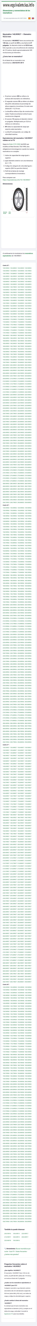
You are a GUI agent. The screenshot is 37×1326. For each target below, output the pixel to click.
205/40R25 (28, 370)
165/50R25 (13, 314)
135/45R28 (20, 987)
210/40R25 (20, 378)
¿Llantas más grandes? (11, 1254)
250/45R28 (28, 1157)
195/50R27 (28, 836)
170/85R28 (28, 1044)
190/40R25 (20, 349)
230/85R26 (28, 653)
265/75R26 (20, 704)
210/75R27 (13, 863)
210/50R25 (6, 381)
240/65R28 (13, 1146)
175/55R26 (6, 570)
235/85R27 (20, 901)
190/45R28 (28, 1068)
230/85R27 (28, 893)
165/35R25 (20, 311)
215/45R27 (20, 866)
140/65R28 (13, 998)
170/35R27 (13, 799)
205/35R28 (20, 1089)
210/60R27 (20, 860)
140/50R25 (20, 276)
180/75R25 (28, 338)
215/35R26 (6, 626)
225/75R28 (20, 1124)
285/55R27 (20, 971)
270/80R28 (20, 1192)
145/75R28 (20, 1006)
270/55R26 (13, 710)
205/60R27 (28, 852)
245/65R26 (6, 675)
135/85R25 (20, 273)
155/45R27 (20, 777)
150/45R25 (28, 289)
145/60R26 (28, 524)
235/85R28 (20, 1140)
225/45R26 (6, 642)
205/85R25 (6, 378)
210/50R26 (6, 621)
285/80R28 (28, 1213)
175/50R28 (28, 1046)
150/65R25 (28, 292)
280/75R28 (28, 1205)
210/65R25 (28, 381)
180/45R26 (13, 575)
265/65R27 (6, 944)
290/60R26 (20, 739)
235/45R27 (20, 895)
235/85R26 (20, 661)
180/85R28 (13, 1060)
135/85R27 (20, 753)
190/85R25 (28, 354)
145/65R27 (6, 766)
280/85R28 (13, 1208)
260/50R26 (20, 693)
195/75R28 (6, 1081)
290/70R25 (6, 502)
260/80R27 (6, 938)
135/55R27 (6, 750)
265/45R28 (6, 1181)
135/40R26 (13, 508)
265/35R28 (20, 1178)
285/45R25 (6, 491)
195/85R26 (20, 602)
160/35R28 (28, 1022)
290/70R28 (6, 1221)
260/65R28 (13, 1176)
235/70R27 (28, 898)
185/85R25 (6, 349)
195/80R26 (13, 602)
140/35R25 (28, 273)
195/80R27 (13, 842)
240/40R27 (6, 904)
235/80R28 (13, 1140)
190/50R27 (6, 831)
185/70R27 (13, 825)
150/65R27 (28, 772)
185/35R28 (20, 1060)
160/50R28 (20, 1025)
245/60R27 (28, 912)
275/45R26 (20, 715)
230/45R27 (28, 887)
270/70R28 (6, 1192)
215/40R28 (13, 1105)
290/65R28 (28, 1219)
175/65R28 (20, 1049)
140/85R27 (13, 761)
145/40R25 (28, 281)
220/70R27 (20, 877)
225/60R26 (28, 642)
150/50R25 (6, 292)
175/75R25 (6, 333)
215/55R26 (6, 629)
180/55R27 (28, 815)
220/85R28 (13, 1119)
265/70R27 (13, 944)
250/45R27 (28, 917)
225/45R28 (6, 1122)
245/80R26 (28, 675)
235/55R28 (6, 1138)
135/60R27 (13, 750)
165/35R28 (20, 1030)
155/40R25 (13, 298)
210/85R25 (28, 384)
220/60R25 (6, 397)
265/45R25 (6, 462)
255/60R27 (13, 928)
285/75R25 (20, 494)
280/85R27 (13, 968)
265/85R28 (6, 1186)
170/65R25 (28, 322)
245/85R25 (6, 438)
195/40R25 (13, 357)
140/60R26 (6, 518)
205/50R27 (13, 852)
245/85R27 (6, 917)
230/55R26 (13, 650)
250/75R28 (13, 1162)
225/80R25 (28, 405)
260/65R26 (13, 696)
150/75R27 (13, 774)
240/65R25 (13, 427)
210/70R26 (6, 623)
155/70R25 (28, 300)
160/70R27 (20, 788)
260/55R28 (28, 1173)
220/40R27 (6, 874)
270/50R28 (6, 1189)
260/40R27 (6, 933)
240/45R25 (13, 424)
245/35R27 (20, 909)
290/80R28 (20, 1221)
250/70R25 (6, 443)
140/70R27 (20, 758)
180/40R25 (6, 335)
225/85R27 (6, 887)
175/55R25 (6, 330)
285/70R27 (13, 974)
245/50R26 (13, 672)
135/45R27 (20, 747)
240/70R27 (20, 906)
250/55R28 (13, 1159)
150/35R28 (13, 1009)
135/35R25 (6, 268)
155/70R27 (28, 780)
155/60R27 (13, 780)
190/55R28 (13, 1070)
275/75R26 (6, 720)
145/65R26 (6, 526)
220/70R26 (20, 637)
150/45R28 (28, 1009)
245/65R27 (6, 914)
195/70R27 (28, 839)
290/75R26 (13, 742)
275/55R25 (6, 478)
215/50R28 (28, 1105)
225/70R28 (13, 1124)
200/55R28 (28, 1084)
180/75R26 (28, 578)
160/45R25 (13, 306)
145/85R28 (6, 1009)
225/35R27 (20, 879)
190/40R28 (20, 1068)
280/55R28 (28, 1202)
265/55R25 (20, 462)
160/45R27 (13, 785)
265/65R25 (6, 464)
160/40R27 (6, 785)
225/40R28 (28, 1119)
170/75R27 (13, 804)
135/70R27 (28, 750)
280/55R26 (28, 723)
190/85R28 (28, 1073)
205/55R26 (20, 613)
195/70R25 (28, 359)
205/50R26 (13, 613)
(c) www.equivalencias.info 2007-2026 (15, 18)
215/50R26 (28, 626)
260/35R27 (28, 930)
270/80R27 (20, 952)
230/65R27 (28, 890)
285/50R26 (13, 731)
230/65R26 (28, 650)
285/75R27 (20, 974)
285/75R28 (20, 1213)
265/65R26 (6, 704)
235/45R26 (20, 656)
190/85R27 (28, 833)
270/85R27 (28, 952)
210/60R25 (20, 381)
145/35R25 (20, 281)
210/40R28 (20, 1097)
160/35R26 (28, 543)
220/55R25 (28, 394)
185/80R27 (28, 825)
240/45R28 (13, 1143)
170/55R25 (13, 322)
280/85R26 (13, 728)
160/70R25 (20, 308)
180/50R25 (20, 335)
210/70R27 (6, 863)
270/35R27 (13, 947)
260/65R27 (13, 936)
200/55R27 (28, 844)
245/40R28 (28, 1149)
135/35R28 (6, 987)
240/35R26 (28, 661)
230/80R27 (20, 893)
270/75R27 (13, 952)
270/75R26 (13, 712)
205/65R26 (6, 615)
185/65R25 (6, 346)
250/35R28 (13, 1157)
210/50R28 (6, 1100)
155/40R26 (13, 537)
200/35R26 (28, 602)
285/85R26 (6, 736)
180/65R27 (13, 817)
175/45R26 (20, 567)
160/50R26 (20, 545)
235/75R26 (6, 661)
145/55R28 (20, 1003)
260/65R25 (13, 456)
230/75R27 (13, 893)
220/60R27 (6, 877)
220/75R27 (28, 877)
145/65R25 (6, 287)
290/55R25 (13, 500)
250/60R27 (20, 920)
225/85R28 (6, 1127)
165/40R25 (28, 311)
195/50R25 (28, 357)
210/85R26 (28, 623)
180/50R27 (20, 815)
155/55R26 (6, 540)
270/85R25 (28, 473)
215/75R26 (6, 631)
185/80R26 (28, 586)
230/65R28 (28, 1130)
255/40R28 (13, 1165)
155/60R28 (13, 1019)
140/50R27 (20, 755)
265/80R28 (28, 1184)
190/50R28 (6, 1070)
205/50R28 (13, 1092)
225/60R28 (28, 1122)
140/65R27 (13, 758)
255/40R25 (13, 446)
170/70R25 (6, 325)
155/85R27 (20, 782)
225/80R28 (28, 1124)
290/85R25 (28, 502)
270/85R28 (28, 1192)
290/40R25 (20, 497)
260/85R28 (13, 1178)
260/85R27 (13, 938)
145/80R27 (28, 766)
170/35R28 (13, 1038)
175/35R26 (6, 567)
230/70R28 (6, 1132)
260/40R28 (6, 1173)
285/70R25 (13, 494)
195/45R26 (20, 596)
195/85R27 (20, 842)
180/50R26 (20, 575)
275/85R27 (20, 960)
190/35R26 (13, 588)
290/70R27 (6, 982)
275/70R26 (28, 718)
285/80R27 (28, 974)
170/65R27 (28, 801)
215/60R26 (13, 629)
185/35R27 (20, 820)
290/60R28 (20, 1219)
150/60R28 (20, 1011)
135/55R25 (6, 271)
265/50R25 (13, 462)
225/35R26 (20, 640)
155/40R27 (13, 777)
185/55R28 (20, 1062)
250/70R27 (6, 922)
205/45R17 (25, 1237)
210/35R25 (13, 378)
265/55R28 (20, 1181)
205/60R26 (28, 613)
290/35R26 (13, 736)
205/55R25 (20, 373)
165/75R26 (20, 556)
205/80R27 (28, 855)
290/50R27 (6, 979)
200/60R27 (6, 847)
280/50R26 (20, 723)
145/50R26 (13, 524)
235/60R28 (13, 1138)
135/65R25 (20, 271)
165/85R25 (6, 319)
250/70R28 (6, 1162)
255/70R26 (28, 688)
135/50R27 (28, 747)
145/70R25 (13, 287)
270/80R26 (20, 712)
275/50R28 (28, 1194)
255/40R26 (13, 685)
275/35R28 (6, 1194)
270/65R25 (28, 470)
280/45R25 (13, 483)
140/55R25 (28, 276)
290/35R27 (13, 976)
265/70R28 (13, 1184)
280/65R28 (13, 1205)
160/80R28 (6, 1030)
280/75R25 (28, 486)
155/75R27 (6, 782)
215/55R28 (6, 1108)
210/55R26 (13, 621)
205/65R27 (6, 855)
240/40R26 (6, 664)
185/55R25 (20, 343)
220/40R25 (6, 394)
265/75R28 (20, 1184)
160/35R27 (28, 782)
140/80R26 (6, 521)
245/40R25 (28, 430)
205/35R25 (20, 370)
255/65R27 (20, 928)
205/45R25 (6, 373)
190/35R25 (13, 349)
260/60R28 (6, 1176)
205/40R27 (28, 850)
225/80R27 (28, 885)
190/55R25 (13, 351)
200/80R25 (6, 370)
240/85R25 (13, 430)
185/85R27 (6, 828)
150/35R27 (13, 769)
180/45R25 (13, 335)
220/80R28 (6, 1119)
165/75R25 (20, 316)
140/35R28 (28, 992)
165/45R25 (6, 314)
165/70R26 (13, 556)
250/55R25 (13, 440)
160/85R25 (13, 311)
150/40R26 (20, 529)
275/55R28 (6, 1197)
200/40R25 (6, 365)
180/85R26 (13, 580)
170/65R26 (28, 561)
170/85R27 (28, 804)
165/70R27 (13, 796)
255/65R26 (20, 688)
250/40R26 (20, 677)
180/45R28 (13, 1054)
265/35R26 (20, 699)
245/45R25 (6, 432)
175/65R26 (20, 570)
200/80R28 (6, 1089)
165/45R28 (6, 1033)
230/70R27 (6, 893)
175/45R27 (20, 807)
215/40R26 (13, 626)
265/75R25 (20, 464)
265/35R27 (20, 938)
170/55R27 (13, 801)
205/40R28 (28, 1089)
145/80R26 (28, 526)
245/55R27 (20, 912)
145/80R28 (28, 1006)
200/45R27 (13, 844)
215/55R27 (6, 868)
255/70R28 (28, 1167)
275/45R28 (20, 1194)
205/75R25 (20, 376)
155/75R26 (6, 543)
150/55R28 (13, 1011)
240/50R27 (20, 904)
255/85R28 (20, 1170)
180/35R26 (28, 572)
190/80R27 (20, 833)
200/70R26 (20, 607)
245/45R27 (6, 912)
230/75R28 (13, 1132)
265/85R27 (6, 947)
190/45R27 (28, 828)
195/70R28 (28, 1079)
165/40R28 (28, 1030)
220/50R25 (20, 394)
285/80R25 (28, 494)
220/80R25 (6, 400)
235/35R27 (6, 895)
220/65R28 (13, 1116)
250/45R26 (28, 677)
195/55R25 (6, 359)
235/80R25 (13, 421)
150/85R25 (28, 295)
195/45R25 (20, 357)
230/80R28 (20, 1132)
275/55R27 (6, 957)
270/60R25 (20, 470)
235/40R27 (13, 895)
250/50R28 (6, 1159)
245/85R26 (6, 677)
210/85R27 (28, 863)
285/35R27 (20, 968)
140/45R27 (13, 755)
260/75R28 (28, 1176)
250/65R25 (28, 440)
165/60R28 (28, 1033)
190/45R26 (28, 588)
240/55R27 (28, 904)
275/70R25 (28, 478)
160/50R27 (20, 785)
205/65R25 (6, 376)
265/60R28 (28, 1181)
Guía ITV (12, 1251)
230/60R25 (20, 411)
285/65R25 (6, 494)
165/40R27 (28, 790)
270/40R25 (20, 467)
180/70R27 (20, 817)
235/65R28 (20, 1138)
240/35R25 (28, 421)
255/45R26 (20, 685)
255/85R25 (20, 451)
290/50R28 (6, 1219)
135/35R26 (6, 508)
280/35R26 (28, 720)
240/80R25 (6, 430)
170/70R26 (6, 564)
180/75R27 (28, 817)
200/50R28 (20, 1084)
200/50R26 (20, 605)
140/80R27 (6, 761)
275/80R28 (13, 1200)
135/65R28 (20, 990)
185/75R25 (20, 346)
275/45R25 (20, 475)
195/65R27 (20, 839)
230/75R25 (13, 413)
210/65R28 (28, 1100)
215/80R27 (13, 871)
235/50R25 (28, 416)
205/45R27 (6, 852)
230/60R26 (20, 650)
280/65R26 (13, 726)
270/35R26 (13, 707)
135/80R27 (13, 753)
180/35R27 (28, 812)
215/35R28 (6, 1105)
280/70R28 (20, 1205)
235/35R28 (6, 1135)
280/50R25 (20, 483)
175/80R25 (13, 333)
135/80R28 (13, 992)
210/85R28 (28, 1103)
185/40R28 (28, 1060)
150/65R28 (28, 1011)
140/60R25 (6, 279)
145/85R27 (6, 769)
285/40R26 (28, 728)
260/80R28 (6, 1178)
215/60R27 (13, 868)
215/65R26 (20, 629)
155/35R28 (6, 1017)
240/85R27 (13, 909)
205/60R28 (28, 1092)
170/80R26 (20, 564)
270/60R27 (20, 949)
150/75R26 (13, 535)
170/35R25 (13, 319)
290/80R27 (20, 982)
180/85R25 (13, 341)
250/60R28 (20, 1159)
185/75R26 (20, 586)
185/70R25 (13, 346)
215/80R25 (13, 392)
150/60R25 (20, 292)
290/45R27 (28, 976)
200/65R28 (13, 1087)
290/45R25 (28, 497)
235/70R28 (28, 1138)
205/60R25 (28, 373)
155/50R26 (28, 537)
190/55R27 (13, 831)
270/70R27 (6, 952)
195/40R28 (13, 1076)
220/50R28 (20, 1114)
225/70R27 (13, 885)
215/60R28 (13, 1108)
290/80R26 (20, 742)
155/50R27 (28, 777)
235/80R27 (13, 901)
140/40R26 (6, 516)
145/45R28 (6, 1003)
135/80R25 (13, 273)
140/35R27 (28, 753)
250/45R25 (28, 438)
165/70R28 (13, 1035)
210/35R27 (13, 858)
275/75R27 (6, 960)
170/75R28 (13, 1044)
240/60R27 (6, 906)
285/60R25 (28, 491)
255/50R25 (28, 446)
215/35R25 (6, 386)
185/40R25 (28, 341)
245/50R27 (13, 912)
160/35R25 (28, 303)
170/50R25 (6, 322)
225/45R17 (25, 1233)
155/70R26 (28, 540)
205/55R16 (7, 1233)
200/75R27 (28, 847)
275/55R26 (6, 718)
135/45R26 (20, 508)
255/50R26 (28, 685)
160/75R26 (28, 548)
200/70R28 (20, 1087)
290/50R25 (6, 500)
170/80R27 (20, 804)
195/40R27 (13, 836)
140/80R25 (6, 281)
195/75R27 (6, 842)
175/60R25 (13, 330)
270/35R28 (13, 1186)
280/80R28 (6, 1208)
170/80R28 (20, 1044)
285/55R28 (20, 1210)
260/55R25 (28, 454)
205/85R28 (6, 1097)
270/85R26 (28, 712)
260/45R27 (13, 933)
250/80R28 (20, 1162)
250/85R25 (28, 443)
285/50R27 (13, 971)
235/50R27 (28, 895)
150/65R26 (28, 532)
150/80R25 (20, 295)
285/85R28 (6, 1216)
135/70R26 (28, 510)
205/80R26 (28, 615)
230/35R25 (13, 408)
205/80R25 (28, 376)
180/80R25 (6, 341)
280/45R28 (13, 1202)
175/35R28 (6, 1046)
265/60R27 (28, 941)
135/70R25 (28, 271)
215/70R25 (28, 389)
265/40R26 (28, 699)
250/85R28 (28, 1162)
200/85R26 (13, 610)
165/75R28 (20, 1035)
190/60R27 (20, 831)
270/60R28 (20, 1189)
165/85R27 (6, 799)
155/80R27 (13, 782)
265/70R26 (13, 704)
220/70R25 (20, 397)
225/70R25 (13, 405)
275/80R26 (13, 720)
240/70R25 (20, 427)
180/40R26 (6, 575)
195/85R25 (20, 362)
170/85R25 (28, 325)
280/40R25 (6, 483)
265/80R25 (28, 464)
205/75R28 (20, 1095)
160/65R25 (13, 308)
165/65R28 (6, 1035)
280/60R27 (6, 965)
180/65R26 (13, 578)
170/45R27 (28, 799)
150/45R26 (28, 529)
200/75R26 (28, 607)
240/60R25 (6, 427)
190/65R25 (28, 351)
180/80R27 (6, 820)
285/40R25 (28, 489)
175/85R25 (20, 333)
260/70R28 (20, 1176)
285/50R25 (13, 491)
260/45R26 (13, 693)
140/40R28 (6, 995)
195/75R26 (6, 602)
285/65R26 (6, 734)
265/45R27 (6, 941)
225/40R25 (28, 400)
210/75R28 (13, 1103)
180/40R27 (6, 815)
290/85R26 (28, 742)
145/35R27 (20, 761)
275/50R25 (28, 475)
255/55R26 (6, 688)
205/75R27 (20, 855)
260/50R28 (20, 1173)
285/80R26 (28, 734)
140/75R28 (28, 998)
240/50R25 (20, 424)
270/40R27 (20, 947)
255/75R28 (6, 1170)
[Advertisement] (19, 25)
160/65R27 (13, 788)
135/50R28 (28, 987)
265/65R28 (6, 1184)
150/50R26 (6, 532)
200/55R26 (28, 605)
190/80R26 (20, 594)
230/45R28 (28, 1127)
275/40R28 (13, 1194)
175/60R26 (13, 570)
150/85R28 (28, 1014)
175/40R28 (13, 1046)
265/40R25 (28, 459)
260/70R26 (20, 696)
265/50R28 (13, 1181)
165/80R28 (28, 1035)
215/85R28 (20, 1111)
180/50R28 (20, 1054)
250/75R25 (13, 443)
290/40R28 (20, 1216)
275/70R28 (28, 1197)
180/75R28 (28, 1057)
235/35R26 (6, 656)
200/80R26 (6, 610)
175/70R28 (28, 1049)
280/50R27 (20, 963)
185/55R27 (20, 823)
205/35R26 (20, 610)
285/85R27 (6, 976)
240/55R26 (28, 664)
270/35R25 (13, 467)
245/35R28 (20, 1149)
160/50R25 (20, 306)
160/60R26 (6, 548)
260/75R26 (28, 696)
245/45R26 (6, 672)
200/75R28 (28, 1087)
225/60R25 (28, 403)
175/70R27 (28, 809)
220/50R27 (20, 874)
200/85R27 (13, 850)
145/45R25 (6, 284)
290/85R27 (28, 982)
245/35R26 (20, 669)
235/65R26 (20, 658)
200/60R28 (6, 1087)
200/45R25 (13, 365)
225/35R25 (20, 400)
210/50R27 (6, 860)
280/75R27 (28, 965)
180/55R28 (28, 1054)
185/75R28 (20, 1065)
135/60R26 (13, 510)
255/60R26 (13, 688)
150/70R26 (6, 535)
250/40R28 (20, 1157)
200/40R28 (6, 1084)
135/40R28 (13, 987)
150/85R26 (28, 535)
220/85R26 (13, 640)
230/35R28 (13, 1127)
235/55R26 (6, 658)
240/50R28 (20, 1143)
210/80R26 (20, 623)
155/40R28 (13, 1017)
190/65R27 (28, 831)
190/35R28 (13, 1068)
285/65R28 (6, 1213)
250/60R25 (20, 440)
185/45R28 (6, 1062)
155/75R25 (6, 303)
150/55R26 (13, 532)
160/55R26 (28, 545)
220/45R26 (13, 634)
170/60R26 (20, 561)
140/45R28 (13, 995)
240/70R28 (20, 1146)
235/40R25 (13, 416)
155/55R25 (6, 300)
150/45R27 (28, 769)
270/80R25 (20, 473)
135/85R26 (20, 513)
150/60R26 (20, 532)
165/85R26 (6, 559)
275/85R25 (20, 481)
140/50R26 (20, 516)
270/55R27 (13, 949)
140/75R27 (28, 758)
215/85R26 (20, 631)
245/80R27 (28, 914)
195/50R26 (28, 596)
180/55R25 (28, 335)
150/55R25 (13, 292)
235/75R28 (6, 1140)
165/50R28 (13, 1033)
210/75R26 (13, 623)
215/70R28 (28, 1108)
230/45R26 (28, 648)
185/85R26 (6, 588)
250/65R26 (28, 680)
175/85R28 (20, 1052)
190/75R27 (13, 833)
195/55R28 (6, 1079)
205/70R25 (13, 376)
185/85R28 (6, 1068)
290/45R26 (28, 736)
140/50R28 (20, 995)
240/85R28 (13, 1149)
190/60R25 (20, 351)
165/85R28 (6, 1038)
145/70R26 (13, 526)
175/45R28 (20, 1046)
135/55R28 (6, 990)
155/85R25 (20, 303)
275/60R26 (13, 718)
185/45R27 (6, 823)
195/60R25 (13, 359)
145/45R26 (6, 524)
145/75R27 (20, 766)
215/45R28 (20, 1105)
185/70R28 (13, 1065)
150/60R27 (20, 772)
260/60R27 (6, 936)
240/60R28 (6, 1146)
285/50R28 (13, 1210)
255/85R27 (20, 930)
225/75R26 (20, 645)
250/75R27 (13, 922)
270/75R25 (13, 473)
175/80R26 (13, 572)
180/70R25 (20, 338)
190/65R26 (28, 591)
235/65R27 (20, 898)
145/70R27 (13, 766)
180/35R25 (28, 333)
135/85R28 (20, 992)
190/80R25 (20, 354)
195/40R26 (13, 596)
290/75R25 (13, 502)
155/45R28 (20, 1017)
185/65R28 (6, 1065)
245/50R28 (13, 1151)
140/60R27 (6, 758)
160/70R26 (20, 548)
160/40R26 (6, 545)
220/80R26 (6, 640)
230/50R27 (6, 890)
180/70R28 (20, 1057)
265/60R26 (28, 702)
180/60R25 (6, 338)
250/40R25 (20, 438)
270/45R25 (28, 467)
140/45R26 (13, 516)
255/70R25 (28, 448)
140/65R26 (13, 518)
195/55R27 (6, 839)
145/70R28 (13, 1006)
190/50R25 (6, 351)
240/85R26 (13, 669)
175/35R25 (6, 327)
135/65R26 (20, 510)
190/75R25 (13, 354)
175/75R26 (6, 572)
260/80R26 (6, 699)
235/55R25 (6, 419)
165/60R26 (28, 553)
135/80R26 (13, 513)
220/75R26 (28, 637)
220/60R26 (6, 637)
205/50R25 (13, 373)
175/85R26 (20, 572)
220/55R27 (28, 874)
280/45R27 (13, 963)
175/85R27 (20, 812)
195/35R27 (6, 836)
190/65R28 (28, 1070)
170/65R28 (28, 1041)
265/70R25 (13, 464)
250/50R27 (6, 920)
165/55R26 (20, 553)
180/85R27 (13, 820)
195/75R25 (6, 362)
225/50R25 (13, 403)
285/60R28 (28, 1210)
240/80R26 (6, 669)
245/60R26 (28, 672)
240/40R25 (6, 424)
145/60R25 (28, 284)
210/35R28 (13, 1097)
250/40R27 (20, 917)
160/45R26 (13, 545)
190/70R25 (6, 354)
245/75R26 (20, 675)
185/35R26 (20, 580)
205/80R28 (28, 1095)
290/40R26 (20, 736)
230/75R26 (13, 653)
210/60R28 (20, 1100)
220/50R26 (20, 634)
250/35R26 (13, 677)
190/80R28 (20, 1073)
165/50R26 (13, 553)
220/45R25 (13, 394)
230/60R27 (20, 890)
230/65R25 (28, 411)
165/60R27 (28, 793)
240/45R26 (13, 664)
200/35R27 (28, 842)
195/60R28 (13, 1079)
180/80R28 (6, 1060)
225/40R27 (28, 879)
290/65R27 (28, 979)
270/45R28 (28, 1186)
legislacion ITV (8, 1314)
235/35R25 (6, 416)
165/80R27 (28, 796)
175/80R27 (13, 812)
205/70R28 (13, 1095)
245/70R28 (13, 1154)
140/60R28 (6, 998)
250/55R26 (13, 680)
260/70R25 (20, 456)
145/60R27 (28, 763)
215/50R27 (28, 866)
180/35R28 (28, 1052)
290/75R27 (13, 982)
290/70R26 (6, 742)
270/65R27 (28, 949)
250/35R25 (13, 438)
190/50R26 (6, 591)
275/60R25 (13, 478)
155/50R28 (28, 1017)
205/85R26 (6, 618)
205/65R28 (6, 1095)
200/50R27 (20, 844)
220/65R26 (13, 637)
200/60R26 (6, 607)
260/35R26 (28, 691)
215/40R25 (13, 386)
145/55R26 (20, 524)
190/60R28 (20, 1070)
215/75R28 (6, 1111)
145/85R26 (6, 529)
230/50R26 (6, 650)
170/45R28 (28, 1038)
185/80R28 (28, 1065)
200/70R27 (20, 847)
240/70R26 (20, 666)
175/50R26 (28, 567)
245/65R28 (6, 1154)
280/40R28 (6, 1202)
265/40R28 (28, 1178)
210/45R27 (28, 858)
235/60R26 (13, 658)
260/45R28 (13, 1173)
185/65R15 (16, 1237)
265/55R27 (20, 941)
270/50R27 (6, 949)
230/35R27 (13, 887)
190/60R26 (20, 591)
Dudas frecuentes (21, 1251)
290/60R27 (20, 979)
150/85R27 (28, 774)
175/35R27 (6, 807)
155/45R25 (20, 298)
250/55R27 (13, 920)
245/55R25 (20, 432)
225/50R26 (13, 642)
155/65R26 (20, 540)
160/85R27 (13, 790)
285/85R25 (6, 497)
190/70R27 (6, 833)
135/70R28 (28, 990)
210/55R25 (13, 381)
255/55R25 (6, 448)
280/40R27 (6, 963)
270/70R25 (6, 473)
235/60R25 (13, 419)
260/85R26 (13, 699)
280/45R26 (13, 723)
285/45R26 (6, 731)
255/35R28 (6, 1165)
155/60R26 (13, 540)
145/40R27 (28, 761)
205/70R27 (13, 855)
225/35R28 (20, 1119)
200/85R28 (13, 1089)
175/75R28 (6, 1052)
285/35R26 (20, 728)
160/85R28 (13, 1030)
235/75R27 (6, 901)
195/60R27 (13, 839)
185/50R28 (13, 1062)
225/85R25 (6, 408)
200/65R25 (13, 368)
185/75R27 (20, 825)
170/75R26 (13, 564)
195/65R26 (20, 599)
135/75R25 (6, 273)
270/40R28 (20, 1186)
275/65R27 (20, 957)
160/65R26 (13, 548)
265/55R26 (20, 702)
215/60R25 (13, 389)
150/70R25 (6, 295)
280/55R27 (28, 963)
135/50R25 (28, 268)
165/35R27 (20, 790)
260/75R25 (28, 456)
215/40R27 (13, 866)
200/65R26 (13, 607)
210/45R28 (28, 1097)
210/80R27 (20, 863)
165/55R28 (20, 1033)
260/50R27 (20, 933)
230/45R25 (28, 408)
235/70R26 (28, 658)
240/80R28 (6, 1149)
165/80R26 (28, 556)
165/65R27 (6, 796)
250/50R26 (6, 680)
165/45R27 (6, 793)
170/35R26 (13, 559)
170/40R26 (20, 559)
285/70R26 (13, 734)
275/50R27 (28, 955)
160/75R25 (28, 308)
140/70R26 (20, 518)
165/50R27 (13, 793)
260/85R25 (13, 459)
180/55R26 (28, 575)
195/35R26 (6, 596)
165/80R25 (28, 316)
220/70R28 (20, 1116)
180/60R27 (6, 817)
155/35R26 (6, 537)
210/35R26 (13, 618)
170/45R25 (28, 319)
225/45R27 (6, 882)
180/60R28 (6, 1057)
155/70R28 (28, 1019)
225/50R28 (13, 1122)
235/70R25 (28, 419)
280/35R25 (28, 481)
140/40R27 (6, 755)
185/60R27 (28, 823)
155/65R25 (20, 300)
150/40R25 (20, 289)
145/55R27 (20, 763)
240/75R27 (28, 906)
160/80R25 (6, 311)
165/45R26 (6, 553)
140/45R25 (13, 276)
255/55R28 (6, 1167)
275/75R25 (6, 481)
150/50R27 (6, 772)
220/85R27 (13, 879)
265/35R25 (20, 459)
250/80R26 (20, 683)
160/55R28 (28, 1025)
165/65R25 (6, 316)
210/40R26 (20, 618)
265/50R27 (13, 941)
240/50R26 (20, 664)
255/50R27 (28, 925)
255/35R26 (6, 685)
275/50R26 (28, 715)
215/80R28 (13, 1111)
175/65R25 (20, 330)
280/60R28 (6, 1205)
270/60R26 (20, 710)
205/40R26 (28, 610)
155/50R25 (28, 298)
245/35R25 (20, 430)
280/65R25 (13, 486)
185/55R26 (20, 583)
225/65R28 (6, 1124)
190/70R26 (6, 594)
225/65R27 (6, 885)
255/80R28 (13, 1170)
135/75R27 (6, 753)
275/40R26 (13, 715)
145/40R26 (28, 521)
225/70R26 (13, 645)
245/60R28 (28, 1151)
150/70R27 (6, 774)
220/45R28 (13, 1114)
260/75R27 (28, 936)
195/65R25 (20, 359)
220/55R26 (28, 634)
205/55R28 (20, 1092)
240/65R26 (13, 666)
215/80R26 (13, 631)
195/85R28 (20, 1081)
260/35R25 (28, 451)
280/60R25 (6, 486)
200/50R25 (20, 365)
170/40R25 (20, 319)
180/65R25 (13, 338)
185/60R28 (28, 1062)
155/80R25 (13, 303)
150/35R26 (13, 529)
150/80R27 (20, 774)
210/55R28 (13, 1100)
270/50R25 (6, 470)
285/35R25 (20, 489)
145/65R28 (6, 1006)
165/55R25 (20, 314)
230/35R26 (13, 648)
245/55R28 (20, 1151)
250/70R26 (6, 683)
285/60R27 (28, 971)
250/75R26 (13, 683)
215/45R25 (20, 386)
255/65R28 (20, 1167)
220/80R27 (6, 879)
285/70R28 (13, 1213)
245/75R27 (20, 914)
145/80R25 (28, 287)
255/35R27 (6, 925)
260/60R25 (6, 456)
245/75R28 (20, 1154)
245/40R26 (28, 669)
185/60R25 (28, 343)
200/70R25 (20, 368)
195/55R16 (16, 1240)
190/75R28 (13, 1073)
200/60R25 (6, 368)
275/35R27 (6, 955)
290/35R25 (13, 497)
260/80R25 (6, 459)
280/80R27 (6, 968)
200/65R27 (13, 847)
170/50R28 (6, 1041)
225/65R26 (6, 645)
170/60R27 (20, 801)
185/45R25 (6, 343)
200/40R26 (6, 605)
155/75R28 (6, 1022)
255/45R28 (20, 1165)
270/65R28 (28, 1189)
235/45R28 (20, 1135)
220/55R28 (28, 1114)
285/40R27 (28, 968)
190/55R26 (13, 591)
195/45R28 (20, 1076)
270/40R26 (20, 707)
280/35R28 (28, 1200)
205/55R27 (20, 852)
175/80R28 (13, 1052)
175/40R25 (13, 327)
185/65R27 (6, 825)
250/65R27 (28, 920)
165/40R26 (28, 551)
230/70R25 (6, 413)
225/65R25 (6, 405)
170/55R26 (13, 561)
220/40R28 (6, 1114)
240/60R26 (6, 666)
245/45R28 (6, 1151)
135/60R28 (13, 990)
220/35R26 (28, 631)
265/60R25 (28, 462)
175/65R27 (20, 809)
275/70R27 (28, 957)
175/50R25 (28, 327)
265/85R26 (6, 707)
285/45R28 (6, 1210)
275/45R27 (20, 955)
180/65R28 (13, 1057)
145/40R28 (28, 1000)
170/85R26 (28, 564)
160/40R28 (6, 1025)
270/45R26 (28, 707)
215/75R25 (6, 392)
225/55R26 (20, 642)
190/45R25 (28, 349)
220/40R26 (6, 634)
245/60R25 (28, 432)
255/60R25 (13, 448)
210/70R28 (6, 1103)
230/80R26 (20, 653)
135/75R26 (6, 513)
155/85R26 (20, 543)
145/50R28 (13, 1003)
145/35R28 (20, 1000)
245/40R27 (28, 909)
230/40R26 (20, 648)
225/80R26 (28, 645)
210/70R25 (6, 384)
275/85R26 (20, 720)
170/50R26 (6, 561)
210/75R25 (13, 384)
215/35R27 (6, 866)
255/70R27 (28, 928)
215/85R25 (20, 392)
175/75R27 (6, 812)
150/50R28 (6, 1011)
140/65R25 (13, 279)
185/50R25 (13, 343)
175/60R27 (13, 809)
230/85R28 (28, 1132)
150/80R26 (20, 535)
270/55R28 (13, 1189)
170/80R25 (20, 325)
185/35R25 (20, 341)
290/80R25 (20, 502)
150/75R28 (13, 1014)
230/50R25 (6, 411)
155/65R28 (20, 1019)
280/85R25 (13, 489)
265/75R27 (20, 944)
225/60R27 (28, 882)
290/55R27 (13, 979)
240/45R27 (13, 904)
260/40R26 (6, 693)
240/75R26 (28, 666)
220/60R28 (6, 1116)
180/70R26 (20, 578)
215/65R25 (20, 389)
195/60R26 (13, 599)
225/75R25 (20, 405)
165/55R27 (20, 793)
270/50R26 (6, 710)
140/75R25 (28, 279)
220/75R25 (28, 397)
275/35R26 (6, 715)
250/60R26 (20, 680)
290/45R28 (28, 1216)
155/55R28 (6, 1019)
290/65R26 (28, 739)
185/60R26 (28, 583)
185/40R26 (28, 580)
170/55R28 (13, 1041)
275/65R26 (20, 718)
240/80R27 (6, 909)
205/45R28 (6, 1092)
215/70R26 (28, 629)
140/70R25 (20, 279)
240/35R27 (28, 901)
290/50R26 (6, 739)
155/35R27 (6, 777)
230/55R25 (13, 411)
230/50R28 (6, 1130)
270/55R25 (13, 470)
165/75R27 (20, 796)
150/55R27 (13, 772)
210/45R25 (28, 378)
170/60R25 (20, 322)
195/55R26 (6, 599)
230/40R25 (20, 408)
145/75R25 (20, 287)
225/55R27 (20, 882)
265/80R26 (28, 704)
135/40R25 (13, 268)
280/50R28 (20, 1202)
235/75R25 (6, 421)
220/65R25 (13, 397)
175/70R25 (28, 330)
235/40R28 (13, 1135)
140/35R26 (28, 513)
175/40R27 (13, 807)
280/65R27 (13, 965)
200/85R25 (13, 370)
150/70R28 (6, 1014)
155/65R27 (20, 780)
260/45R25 (13, 454)
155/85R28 (20, 1022)
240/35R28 (28, 1140)
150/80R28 (20, 1014)
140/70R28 (20, 998)
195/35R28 (6, 1076)
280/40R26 (6, 723)
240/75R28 (28, 1146)
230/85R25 (28, 413)
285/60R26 (28, 731)
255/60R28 (13, 1167)
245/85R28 (6, 1157)
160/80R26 (6, 551)
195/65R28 (20, 1079)
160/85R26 (13, 551)
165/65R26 (6, 556)
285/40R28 (28, 1208)
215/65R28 (20, 1108)
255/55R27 (6, 928)
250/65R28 (28, 1159)
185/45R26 (6, 583)
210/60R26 (20, 621)
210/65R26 (28, 621)
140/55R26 (28, 516)
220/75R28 (28, 1116)
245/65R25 (6, 435)
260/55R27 (28, 933)
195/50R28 (28, 1076)
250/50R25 (6, 440)
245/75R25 (20, 435)
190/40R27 (20, 828)
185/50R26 (13, 583)
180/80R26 (6, 580)
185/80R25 (28, 346)
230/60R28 (20, 1130)
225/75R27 (20, 885)
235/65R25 (20, 419)
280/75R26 (28, 726)
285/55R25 (20, 491)
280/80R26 (6, 728)
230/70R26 (6, 653)
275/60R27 (13, 957)
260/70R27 (20, 936)
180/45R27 (13, 815)
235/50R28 (28, 1135)
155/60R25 (13, 300)
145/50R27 (13, 763)
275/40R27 (13, 955)
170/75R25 (13, 325)
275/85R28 (20, 1200)
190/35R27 (13, 828)
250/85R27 (28, 922)
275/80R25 (13, 481)
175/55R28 (6, 1049)
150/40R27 (20, 769)
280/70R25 (20, 486)
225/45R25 (6, 403)
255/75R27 (6, 930)
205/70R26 (13, 615)
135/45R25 (20, 268)
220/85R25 (13, 400)
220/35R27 (28, 871)
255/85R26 (20, 691)
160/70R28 (20, 1027)
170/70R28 (6, 1044)
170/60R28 (20, 1041)
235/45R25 (20, 416)
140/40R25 (6, 276)
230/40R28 (20, 1127)
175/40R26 (13, 567)
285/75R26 (20, 734)
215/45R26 (20, 626)
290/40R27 (20, 976)
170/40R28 (20, 1038)
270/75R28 (13, 1192)
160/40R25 (6, 306)
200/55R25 (28, 365)
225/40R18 (7, 1240)
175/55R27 (6, 809)
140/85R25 (13, 281)
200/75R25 (28, 368)
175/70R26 (28, 570)
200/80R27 (6, 850)
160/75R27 (28, 788)
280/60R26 (6, 726)
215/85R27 (20, 871)
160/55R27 (28, 785)
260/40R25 (6, 454)
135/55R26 (6, 510)
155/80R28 (13, 1022)
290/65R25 (28, 500)
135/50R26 (28, 508)
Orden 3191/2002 (15, 144)
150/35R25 (13, 289)
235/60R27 (13, 898)
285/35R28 (20, 1208)
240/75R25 (28, 427)
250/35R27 (13, 917)
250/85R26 (28, 683)
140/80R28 (6, 1000)
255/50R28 (28, 1165)
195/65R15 (16, 1233)
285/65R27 (6, 974)
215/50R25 (28, 386)
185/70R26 (13, 586)
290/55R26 (13, 739)
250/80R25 (20, 443)
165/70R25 (13, 316)
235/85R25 (20, 421)
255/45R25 (20, 446)
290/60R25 (20, 500)
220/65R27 (13, 877)
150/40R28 (20, 1009)
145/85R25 (6, 289)
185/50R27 (13, 823)
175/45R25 (20, 327)
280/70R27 (20, 965)
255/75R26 (6, 691)
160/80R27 (6, 790)
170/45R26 (28, 559)
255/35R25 (6, 446)
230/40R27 (20, 887)
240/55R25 (28, 424)
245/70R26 (13, 675)
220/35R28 (28, 1111)
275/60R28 (13, 1197)
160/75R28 (28, 1027)
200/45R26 (13, 605)
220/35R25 (28, 392)
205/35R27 (20, 850)
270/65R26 (28, 710)
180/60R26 (6, 578)
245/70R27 (13, 914)
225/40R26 (28, 640)
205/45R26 (6, 613)
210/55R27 (13, 860)
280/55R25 (28, 483)
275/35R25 (6, 475)
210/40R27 (20, 858)
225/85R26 (6, 648)
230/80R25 (20, 413)
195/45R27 (20, 836)
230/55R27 (13, 890)
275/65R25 (20, 478)
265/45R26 (6, 702)
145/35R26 (20, 521)
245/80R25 (28, 435)
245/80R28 (28, 1154)
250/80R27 (20, 922)
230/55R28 (13, 1130)
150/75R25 (13, 295)
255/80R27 (13, 930)
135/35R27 (6, 747)
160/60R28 (6, 1027)
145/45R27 (6, 763)
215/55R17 (7, 1237)
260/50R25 (20, 454)
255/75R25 (6, 451)
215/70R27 (28, 868)
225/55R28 (20, 1122)
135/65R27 (20, 750)
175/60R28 (13, 1049)
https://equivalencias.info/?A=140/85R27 (16, 180)
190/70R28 (6, 1073)
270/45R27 (28, 947)
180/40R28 (6, 1054)
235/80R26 (13, 661)
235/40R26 (13, 656)
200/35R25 (28, 362)
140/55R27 (28, 755)
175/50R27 (28, 807)
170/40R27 (20, 799)
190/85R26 (28, 594)
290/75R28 (13, 1221)
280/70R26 (20, 726)
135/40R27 (13, 747)
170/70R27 (6, 804)
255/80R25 (13, 451)
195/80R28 (13, 1081)
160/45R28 (13, 1025)
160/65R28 (13, 1027)
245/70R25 (13, 435)
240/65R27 (13, 906)
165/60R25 (28, 314)
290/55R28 (13, 1219)
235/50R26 (28, 656)
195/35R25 (6, 357)
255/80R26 (13, 691)
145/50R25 (13, 284)
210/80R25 (20, 384)
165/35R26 (20, 551)
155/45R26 (20, 537)
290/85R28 (28, 1221)
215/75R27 (6, 871)
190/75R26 (13, 594)
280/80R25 (6, 489)
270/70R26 (6, 712)
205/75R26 (20, 615)
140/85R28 (13, 1000)
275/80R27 (13, 960)
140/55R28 (28, 995)
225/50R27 (13, 882)
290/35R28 (13, 1216)
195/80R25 (13, 362)
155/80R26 (13, 543)
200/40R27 (6, 844)
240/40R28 (6, 1143)
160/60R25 (6, 308)
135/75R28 (6, 992)
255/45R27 (20, 925)
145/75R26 (20, 526)
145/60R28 (28, 1003)
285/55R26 (20, 731)
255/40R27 (13, 925)
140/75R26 (28, 518)
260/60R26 (6, 696)
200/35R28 (28, 1081)
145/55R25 (20, 284)
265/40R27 (28, 938)
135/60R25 (13, 271)
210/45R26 (28, 618)
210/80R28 (20, 1103)
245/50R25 (13, 432)
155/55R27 (6, 780)
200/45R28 (13, 1084)
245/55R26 (20, 672)
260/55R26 (28, 693)
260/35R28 (28, 1170)
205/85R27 (6, 858)
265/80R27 (28, 944)
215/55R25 (6, 389)
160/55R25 (28, 306)
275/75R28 (6, 1200)
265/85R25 (6, 467)
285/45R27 (6, 971)
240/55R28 (28, 1143)
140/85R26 (13, 521)
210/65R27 (28, 860)
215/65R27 (20, 868)
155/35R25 (6, 298)
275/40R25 (13, 475)
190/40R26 (20, 588)
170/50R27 (6, 801)
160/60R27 (6, 788)
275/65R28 (20, 1197)
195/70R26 (28, 599)
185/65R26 (6, 586)
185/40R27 (28, 820)
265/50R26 (13, 702)
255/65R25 (20, 448)
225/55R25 (20, 403)
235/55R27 (6, 898)
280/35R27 (28, 960)
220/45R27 (13, 874)
